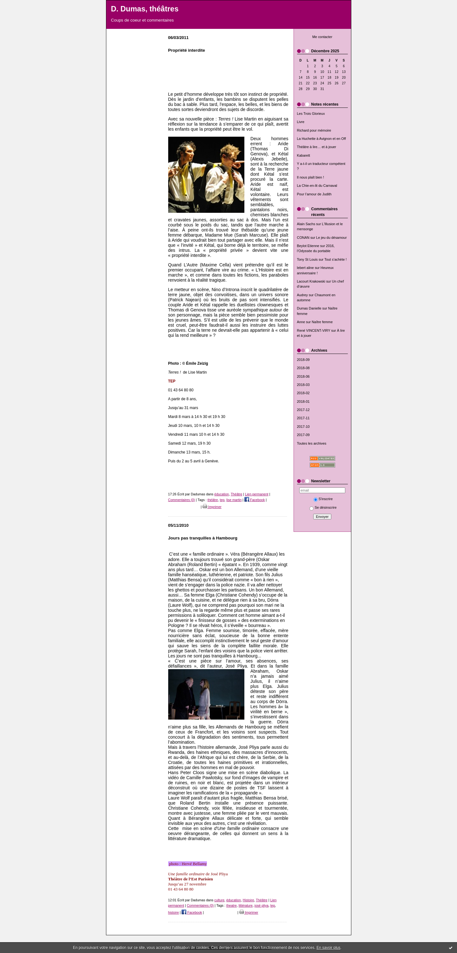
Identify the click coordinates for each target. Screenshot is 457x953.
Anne (301, 322)
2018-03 (303, 385)
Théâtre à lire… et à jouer (316, 147)
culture (219, 900)
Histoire (248, 900)
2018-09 (303, 360)
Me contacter (322, 37)
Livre (301, 122)
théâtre (213, 500)
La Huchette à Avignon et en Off (321, 138)
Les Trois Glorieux (311, 113)
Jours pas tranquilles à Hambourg (203, 538)
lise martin (234, 500)
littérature (246, 905)
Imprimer (212, 507)
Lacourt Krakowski (311, 281)
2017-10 (303, 426)
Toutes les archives (312, 443)
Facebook (254, 500)
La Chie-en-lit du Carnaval (317, 185)
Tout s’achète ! (335, 259)
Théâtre (236, 494)
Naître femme (322, 322)
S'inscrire (323, 499)
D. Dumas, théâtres (145, 9)
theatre (231, 905)
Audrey (302, 295)
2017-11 (303, 418)
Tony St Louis (307, 259)
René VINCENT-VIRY (313, 330)
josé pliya (261, 905)
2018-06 (303, 376)
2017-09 (303, 435)
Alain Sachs (306, 224)
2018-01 (303, 401)
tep (222, 500)
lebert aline (305, 268)
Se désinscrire (322, 507)
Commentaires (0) (181, 500)
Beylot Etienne (308, 246)
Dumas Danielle (309, 308)
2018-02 (303, 393)
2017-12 (303, 410)
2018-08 (303, 368)
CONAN (303, 237)
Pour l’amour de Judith (314, 194)
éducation (221, 494)
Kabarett (303, 155)
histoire (173, 912)
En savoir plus (328, 947)
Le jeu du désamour (331, 237)
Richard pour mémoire (314, 130)
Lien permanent (256, 494)
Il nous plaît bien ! (310, 177)
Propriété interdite (186, 50)
